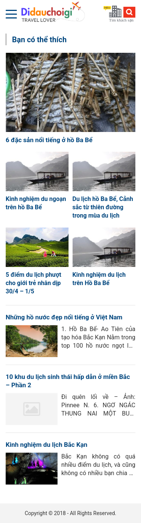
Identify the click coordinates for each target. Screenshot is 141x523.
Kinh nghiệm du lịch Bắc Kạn (46, 444)
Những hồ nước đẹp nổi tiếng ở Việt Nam (64, 317)
